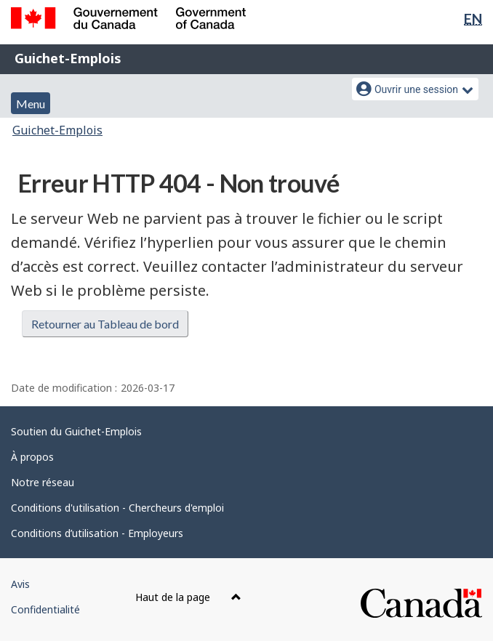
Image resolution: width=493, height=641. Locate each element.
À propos (32, 457)
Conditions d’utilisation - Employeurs (97, 533)
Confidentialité (45, 609)
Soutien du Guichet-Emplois (76, 431)
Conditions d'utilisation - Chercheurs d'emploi (117, 508)
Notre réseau (42, 482)
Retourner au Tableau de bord (105, 324)
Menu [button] (30, 103)
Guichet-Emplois (68, 58)
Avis (20, 584)
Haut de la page (188, 597)
